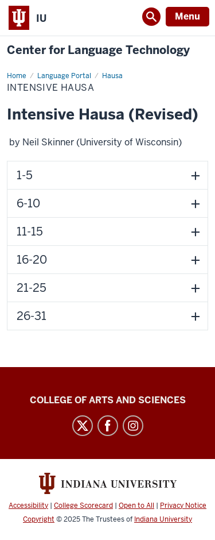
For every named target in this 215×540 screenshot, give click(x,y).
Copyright (38, 519)
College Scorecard (83, 505)
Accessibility (28, 505)
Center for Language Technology (98, 50)
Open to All (136, 505)
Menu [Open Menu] (187, 16)
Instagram (133, 425)
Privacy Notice (183, 505)
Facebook (107, 425)
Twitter (82, 425)
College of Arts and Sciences (108, 400)
